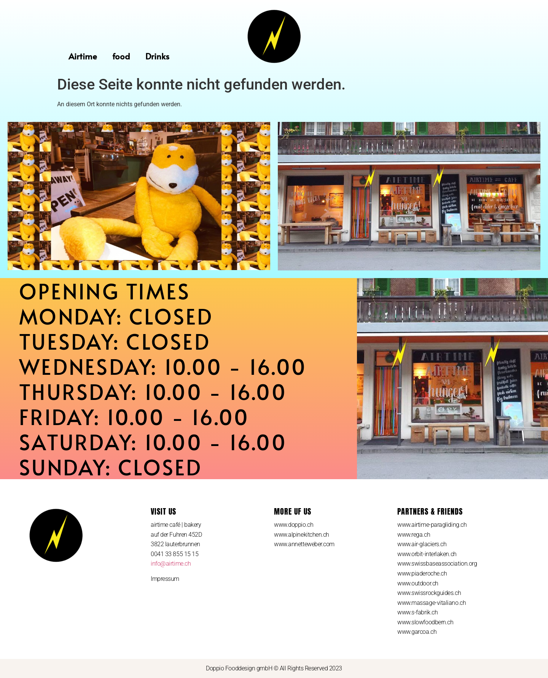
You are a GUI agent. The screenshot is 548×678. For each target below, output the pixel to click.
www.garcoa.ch (416, 631)
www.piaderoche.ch (422, 573)
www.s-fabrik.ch (417, 612)
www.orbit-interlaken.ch (427, 554)
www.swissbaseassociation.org (437, 563)
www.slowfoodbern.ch (425, 622)
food (121, 56)
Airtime (82, 56)
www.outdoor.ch (417, 583)
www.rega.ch (413, 534)
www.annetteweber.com (304, 544)
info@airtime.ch (171, 563)
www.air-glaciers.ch (421, 544)
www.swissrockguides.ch (429, 592)
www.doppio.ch (293, 524)
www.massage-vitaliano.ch (431, 602)
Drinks (157, 56)
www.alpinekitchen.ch (301, 534)
